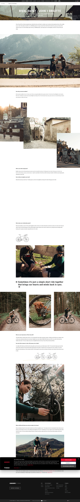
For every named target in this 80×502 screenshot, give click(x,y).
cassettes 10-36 (52, 470)
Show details (16, 499)
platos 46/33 (45, 470)
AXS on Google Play (59, 486)
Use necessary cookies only (68, 498)
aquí (41, 472)
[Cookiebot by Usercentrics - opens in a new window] (7, 500)
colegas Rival (49, 472)
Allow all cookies (68, 491)
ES (78, 1)
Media (66, 486)
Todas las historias (12, 3)
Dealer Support (47, 486)
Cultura (42, 486)
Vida (3, 3)
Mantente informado (15, 488)
